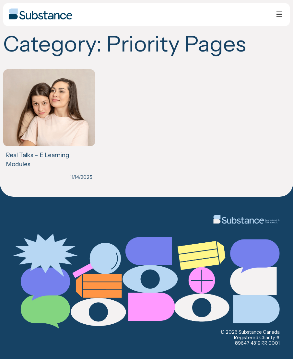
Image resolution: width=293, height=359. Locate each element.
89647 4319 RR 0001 (257, 343)
